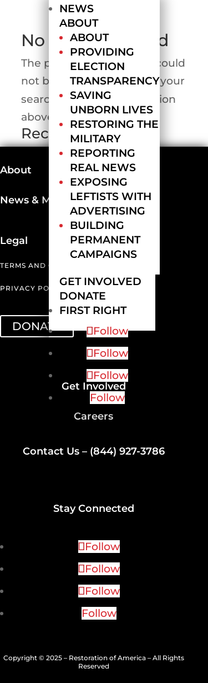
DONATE (37, 326)
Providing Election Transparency (115, 66)
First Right (92, 310)
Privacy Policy (33, 288)
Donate (82, 296)
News (76, 8)
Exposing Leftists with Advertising (110, 196)
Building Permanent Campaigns (105, 240)
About (78, 23)
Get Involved (100, 281)
